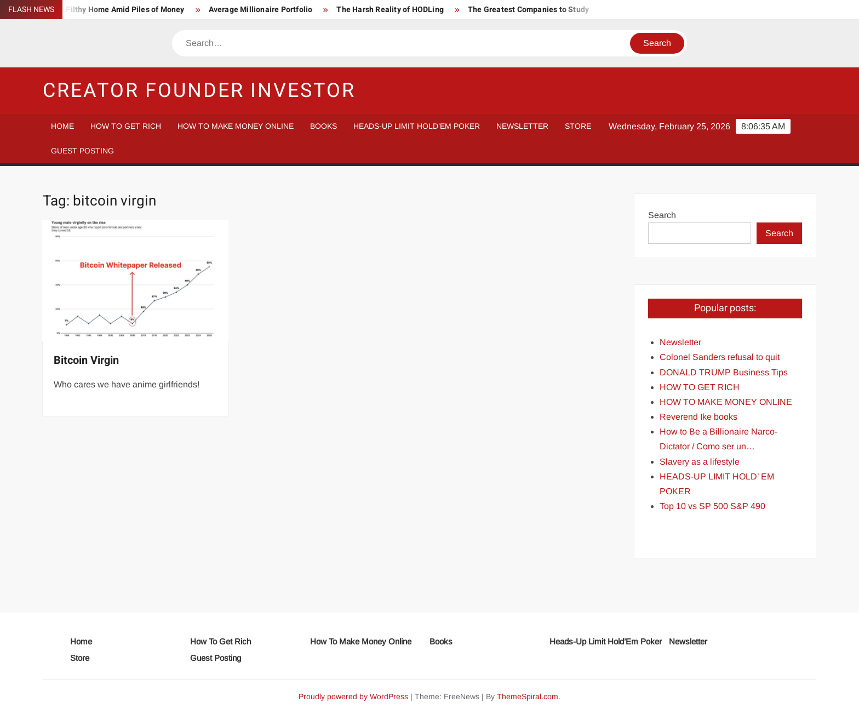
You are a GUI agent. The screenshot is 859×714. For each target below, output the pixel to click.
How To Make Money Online (235, 126)
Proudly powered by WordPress (353, 696)
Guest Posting (82, 150)
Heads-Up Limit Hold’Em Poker (416, 126)
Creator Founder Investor (199, 90)
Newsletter (522, 126)
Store (578, 126)
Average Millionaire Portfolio (267, 9)
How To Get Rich (125, 126)
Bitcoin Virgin (86, 360)
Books (323, 126)
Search (662, 215)
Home (62, 126)
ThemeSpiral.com (527, 696)
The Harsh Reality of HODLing (397, 9)
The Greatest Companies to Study (534, 9)
